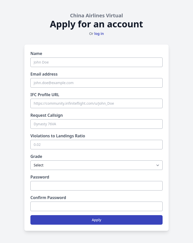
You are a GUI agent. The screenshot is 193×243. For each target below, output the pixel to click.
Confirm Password (48, 197)
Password (39, 177)
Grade (36, 156)
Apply (96, 219)
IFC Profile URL (44, 94)
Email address (44, 74)
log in (99, 33)
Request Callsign (46, 115)
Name (36, 53)
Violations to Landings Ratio (57, 136)
